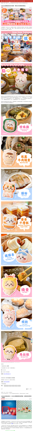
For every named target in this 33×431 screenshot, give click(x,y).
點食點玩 (3, 398)
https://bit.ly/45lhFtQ (6, 381)
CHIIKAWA (6, 385)
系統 (12, 423)
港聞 (2, 7)
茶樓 (16, 385)
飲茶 (10, 385)
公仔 (13, 385)
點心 (19, 385)
